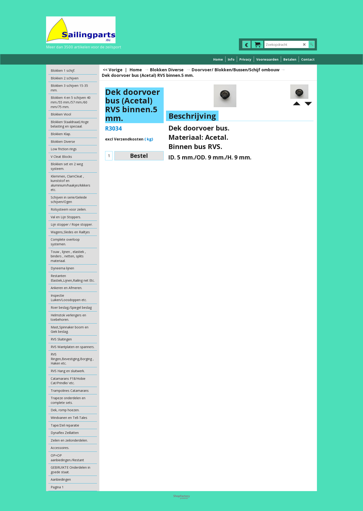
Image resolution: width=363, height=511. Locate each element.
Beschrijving (192, 116)
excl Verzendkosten (124, 139)
